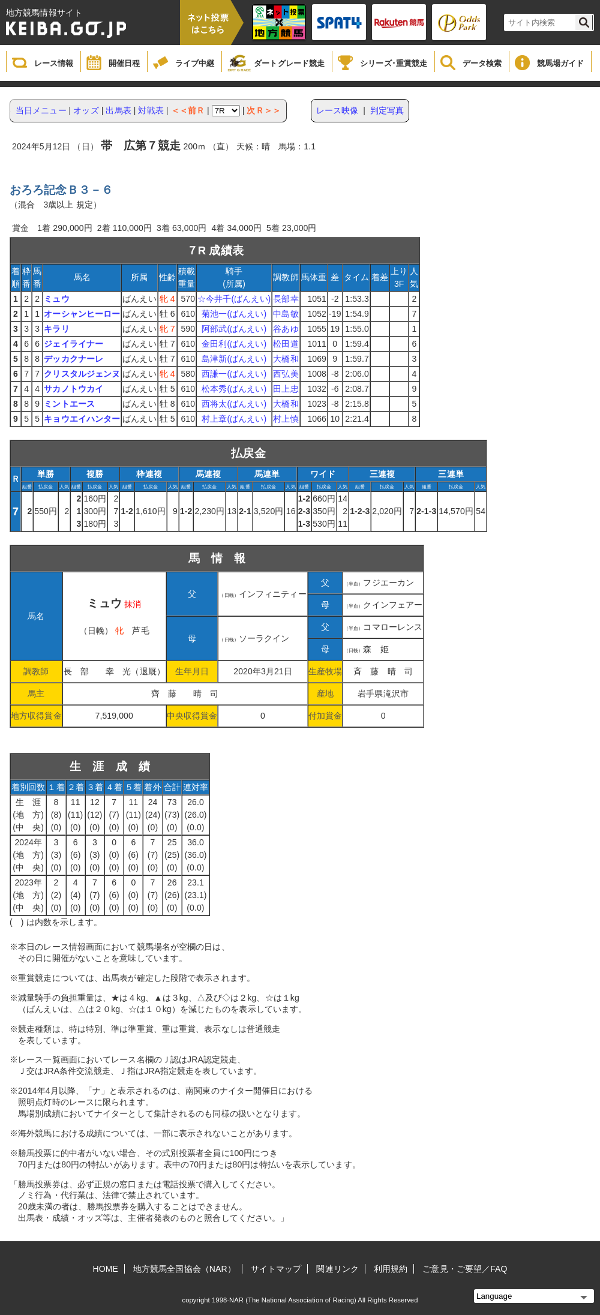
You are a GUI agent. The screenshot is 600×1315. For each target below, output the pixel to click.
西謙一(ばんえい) (234, 374)
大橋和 (285, 359)
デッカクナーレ (73, 359)
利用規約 (390, 1269)
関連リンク (337, 1269)
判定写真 (387, 110)
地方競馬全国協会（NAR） (184, 1269)
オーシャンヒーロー (82, 314)
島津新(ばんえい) (234, 359)
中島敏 (285, 314)
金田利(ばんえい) (234, 344)
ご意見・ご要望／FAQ (464, 1269)
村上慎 (285, 419)
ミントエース (69, 404)
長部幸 (285, 299)
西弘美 (285, 374)
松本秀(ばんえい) (234, 389)
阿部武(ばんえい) (234, 329)
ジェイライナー (73, 344)
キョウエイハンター (82, 419)
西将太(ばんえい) (234, 404)
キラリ (56, 329)
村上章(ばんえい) (234, 419)
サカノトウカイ (73, 389)
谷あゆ (285, 329)
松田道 (285, 344)
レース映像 (337, 110)
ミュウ (56, 299)
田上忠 (285, 389)
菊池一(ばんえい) (234, 314)
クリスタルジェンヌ (82, 374)
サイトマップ (276, 1269)
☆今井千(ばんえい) (234, 299)
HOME (105, 1269)
